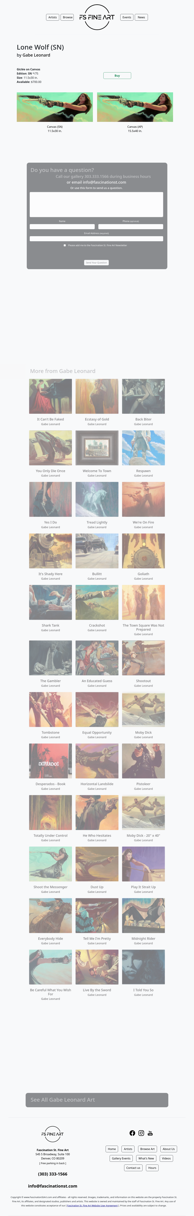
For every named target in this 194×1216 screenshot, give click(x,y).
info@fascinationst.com (52, 1186)
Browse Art (147, 1149)
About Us (169, 1149)
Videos (166, 1158)
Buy (117, 76)
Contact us (133, 1168)
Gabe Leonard (36, 55)
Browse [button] (67, 17)
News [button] (141, 17)
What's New (146, 1158)
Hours (152, 1168)
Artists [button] (52, 17)
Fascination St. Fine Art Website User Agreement (92, 1205)
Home (112, 1149)
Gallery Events (121, 1158)
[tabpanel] (97, 116)
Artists (128, 1149)
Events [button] (127, 17)
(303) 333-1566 (52, 1174)
